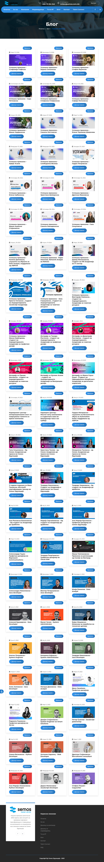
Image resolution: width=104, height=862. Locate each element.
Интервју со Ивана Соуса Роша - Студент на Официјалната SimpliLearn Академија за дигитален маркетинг (83, 379)
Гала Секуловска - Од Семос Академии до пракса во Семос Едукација (18, 453)
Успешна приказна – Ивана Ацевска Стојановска (18, 226)
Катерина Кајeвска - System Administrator (50, 656)
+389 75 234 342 (48, 4)
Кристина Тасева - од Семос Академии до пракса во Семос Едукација (50, 453)
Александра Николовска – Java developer (20, 592)
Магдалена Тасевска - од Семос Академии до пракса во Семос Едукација (82, 453)
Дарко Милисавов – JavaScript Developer (49, 787)
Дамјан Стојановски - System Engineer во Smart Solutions (51, 722)
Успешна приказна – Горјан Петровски (81, 163)
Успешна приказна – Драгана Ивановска (81, 194)
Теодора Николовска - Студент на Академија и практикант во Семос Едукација (51, 488)
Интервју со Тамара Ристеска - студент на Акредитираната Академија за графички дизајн (51, 340)
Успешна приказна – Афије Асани (18, 163)
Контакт (67, 9)
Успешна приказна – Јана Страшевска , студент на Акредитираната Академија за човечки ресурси (51, 303)
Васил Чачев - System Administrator (50, 623)
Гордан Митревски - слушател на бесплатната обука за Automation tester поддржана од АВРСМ (83, 416)
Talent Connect (78, 9)
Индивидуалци (38, 9)
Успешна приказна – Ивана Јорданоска (18, 131)
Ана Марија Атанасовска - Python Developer (20, 787)
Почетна (7, 9)
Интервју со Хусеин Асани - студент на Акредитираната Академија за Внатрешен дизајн (52, 379)
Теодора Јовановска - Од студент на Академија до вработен (82, 487)
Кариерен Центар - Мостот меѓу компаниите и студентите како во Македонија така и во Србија (51, 416)
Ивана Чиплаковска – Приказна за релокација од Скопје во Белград (82, 556)
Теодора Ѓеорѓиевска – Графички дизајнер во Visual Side (50, 557)
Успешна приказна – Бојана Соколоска (49, 68)
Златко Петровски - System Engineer (17, 656)
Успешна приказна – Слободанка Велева (49, 163)
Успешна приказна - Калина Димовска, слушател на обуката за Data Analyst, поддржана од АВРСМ (19, 262)
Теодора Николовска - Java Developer (81, 656)
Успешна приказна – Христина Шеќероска (50, 194)
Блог (58, 9)
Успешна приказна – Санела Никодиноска (50, 225)
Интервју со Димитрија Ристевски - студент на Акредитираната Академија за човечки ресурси (82, 340)
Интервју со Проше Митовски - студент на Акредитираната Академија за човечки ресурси (18, 379)
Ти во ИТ (50, 9)
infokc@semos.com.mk (70, 4)
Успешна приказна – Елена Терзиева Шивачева (83, 131)
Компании (25, 9)
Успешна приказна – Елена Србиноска (18, 194)
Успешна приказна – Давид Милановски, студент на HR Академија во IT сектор (83, 261)
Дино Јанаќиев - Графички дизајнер (80, 689)
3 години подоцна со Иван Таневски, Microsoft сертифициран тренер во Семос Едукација (20, 488)
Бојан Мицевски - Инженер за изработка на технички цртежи (83, 624)
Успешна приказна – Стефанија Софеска (18, 68)
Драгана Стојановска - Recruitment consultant (82, 755)
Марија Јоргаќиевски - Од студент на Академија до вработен (52, 523)
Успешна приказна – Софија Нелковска (81, 100)
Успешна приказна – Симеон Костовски (49, 131)
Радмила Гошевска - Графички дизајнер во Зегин (18, 723)
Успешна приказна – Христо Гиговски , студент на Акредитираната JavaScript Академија (20, 302)
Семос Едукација (54, 858)
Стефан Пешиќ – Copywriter (79, 787)
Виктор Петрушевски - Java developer (50, 592)
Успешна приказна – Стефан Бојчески (81, 68)
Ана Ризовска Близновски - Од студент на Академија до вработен (20, 523)
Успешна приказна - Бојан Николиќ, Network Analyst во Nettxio (52, 260)
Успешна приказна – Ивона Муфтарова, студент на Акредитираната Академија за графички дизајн (19, 341)
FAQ (42, 847)
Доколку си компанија (48, 825)
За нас (15, 9)
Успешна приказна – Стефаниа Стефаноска (50, 100)
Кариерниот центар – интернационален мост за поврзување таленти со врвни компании (20, 416)
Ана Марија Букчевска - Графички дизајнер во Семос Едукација (82, 523)
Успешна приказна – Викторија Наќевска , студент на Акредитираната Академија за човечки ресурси (81, 300)
